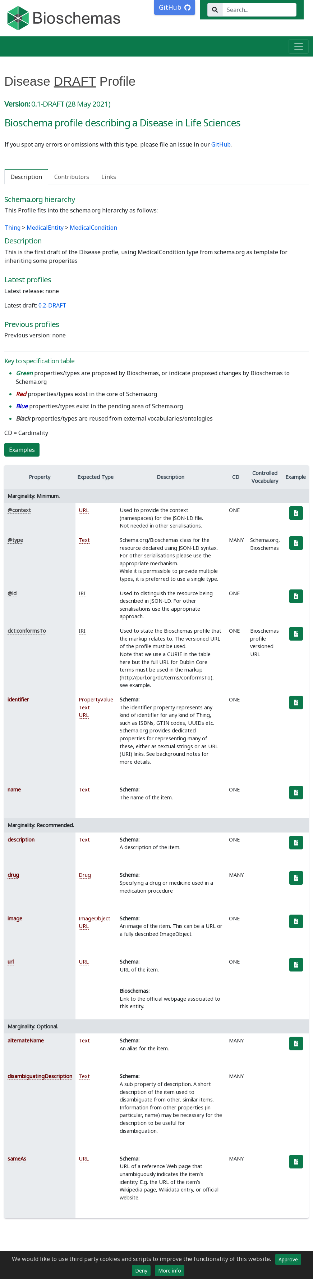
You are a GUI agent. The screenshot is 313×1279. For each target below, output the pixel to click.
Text (84, 540)
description (21, 839)
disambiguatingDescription (40, 1076)
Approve (288, 1259)
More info (169, 1270)
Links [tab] (108, 177)
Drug (85, 874)
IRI (82, 593)
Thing (12, 228)
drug (13, 874)
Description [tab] (26, 177)
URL (84, 510)
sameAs (17, 1158)
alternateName (26, 1040)
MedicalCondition (93, 228)
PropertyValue (96, 699)
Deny (141, 1270)
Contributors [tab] (71, 177)
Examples (22, 450)
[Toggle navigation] (299, 46)
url (11, 961)
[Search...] (259, 10)
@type (15, 540)
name (14, 789)
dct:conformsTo (27, 630)
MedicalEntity (45, 228)
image (15, 918)
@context (19, 510)
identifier (18, 699)
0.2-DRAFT (52, 305)
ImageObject (94, 918)
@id (12, 593)
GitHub (221, 144)
